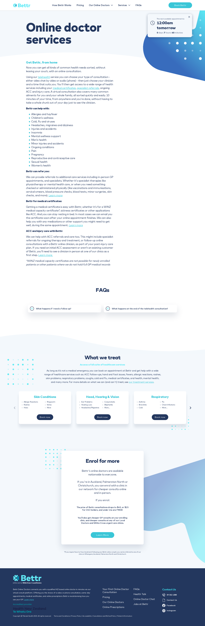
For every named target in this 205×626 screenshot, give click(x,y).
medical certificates (64, 88)
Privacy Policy (76, 616)
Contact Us (169, 600)
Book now (45, 419)
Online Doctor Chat (144, 599)
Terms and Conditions (62, 616)
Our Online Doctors (113, 602)
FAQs (136, 589)
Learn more (56, 195)
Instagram (169, 610)
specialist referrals (88, 88)
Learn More (102, 540)
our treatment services (141, 382)
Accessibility (87, 616)
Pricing (106, 597)
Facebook (168, 605)
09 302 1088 (169, 595)
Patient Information (124, 616)
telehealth (44, 77)
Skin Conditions (45, 399)
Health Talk (139, 594)
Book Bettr (180, 5)
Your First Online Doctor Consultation (115, 591)
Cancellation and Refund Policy (104, 616)
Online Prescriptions (113, 607)
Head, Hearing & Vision (102, 399)
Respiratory (160, 399)
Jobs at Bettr (140, 604)
